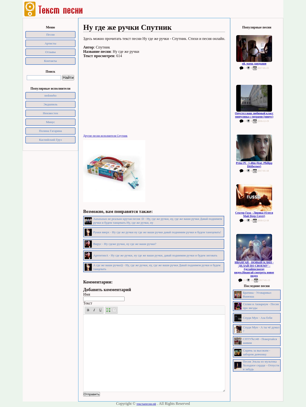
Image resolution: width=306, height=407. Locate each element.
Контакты (50, 61)
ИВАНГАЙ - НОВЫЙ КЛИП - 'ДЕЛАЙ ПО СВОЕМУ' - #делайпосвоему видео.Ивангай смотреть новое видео (254, 269)
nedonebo (50, 95)
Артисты (50, 43)
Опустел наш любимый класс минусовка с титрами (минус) (254, 115)
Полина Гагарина (50, 131)
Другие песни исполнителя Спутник (105, 135)
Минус (50, 122)
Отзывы (50, 52)
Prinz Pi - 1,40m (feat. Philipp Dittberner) (254, 164)
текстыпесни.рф (146, 404)
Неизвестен (50, 113)
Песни (50, 34)
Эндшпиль (51, 104)
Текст (87, 303)
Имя (86, 294)
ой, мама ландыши (254, 63)
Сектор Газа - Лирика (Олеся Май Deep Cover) (254, 214)
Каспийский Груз (50, 139)
